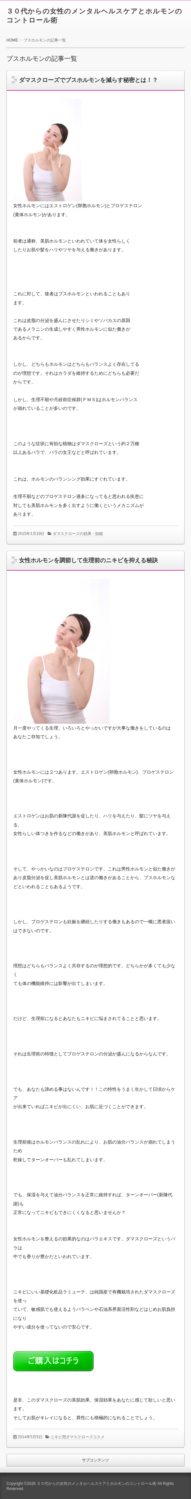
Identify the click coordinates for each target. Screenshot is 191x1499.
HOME (12, 40)
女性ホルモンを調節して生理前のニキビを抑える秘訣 (88, 560)
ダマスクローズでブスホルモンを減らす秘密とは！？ (88, 80)
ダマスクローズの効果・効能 (78, 533)
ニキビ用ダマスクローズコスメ (77, 1437)
